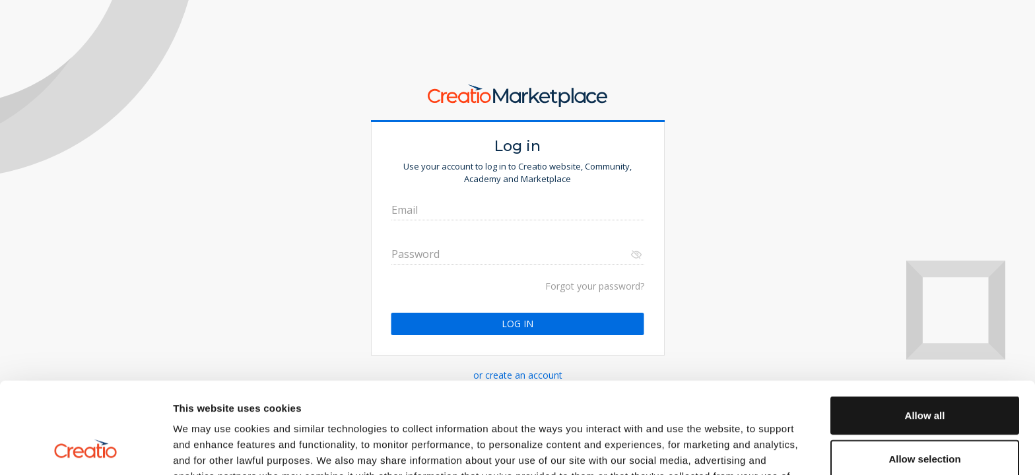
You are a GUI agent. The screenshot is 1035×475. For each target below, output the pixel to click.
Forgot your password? (594, 286)
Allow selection (924, 373)
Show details (692, 449)
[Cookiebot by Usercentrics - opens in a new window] (85, 449)
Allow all (925, 329)
